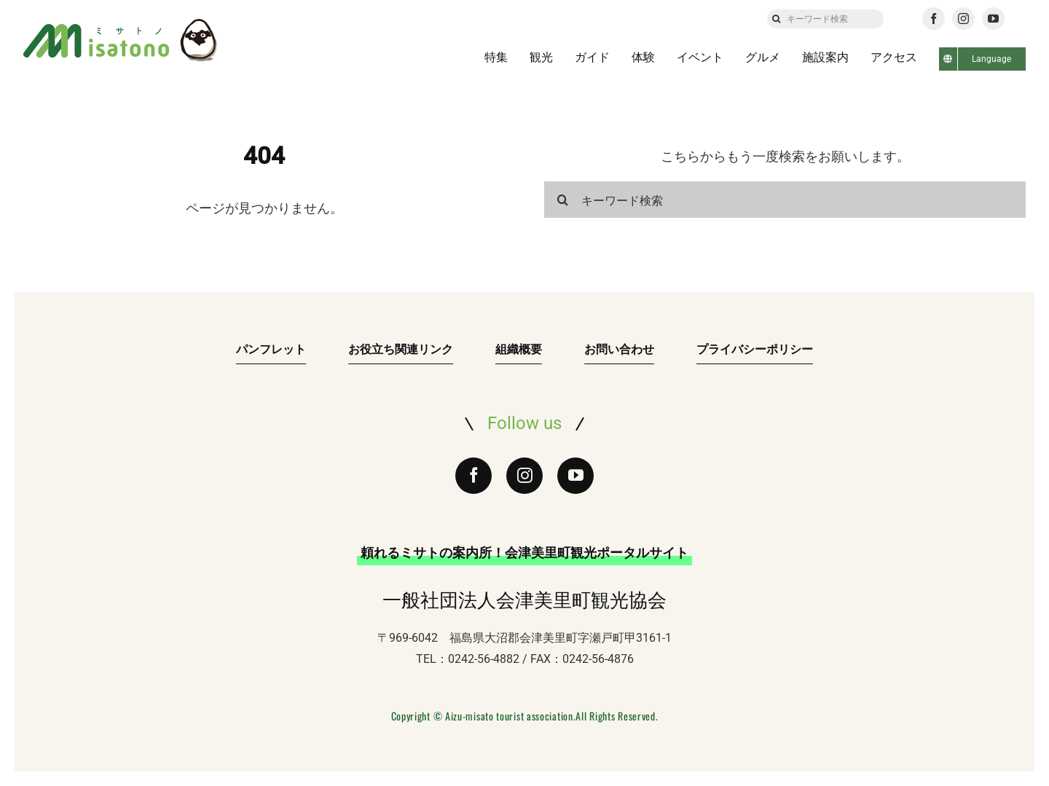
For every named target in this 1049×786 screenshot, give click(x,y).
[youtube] (993, 18)
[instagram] (963, 18)
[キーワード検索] (825, 18)
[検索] (776, 18)
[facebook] (933, 18)
